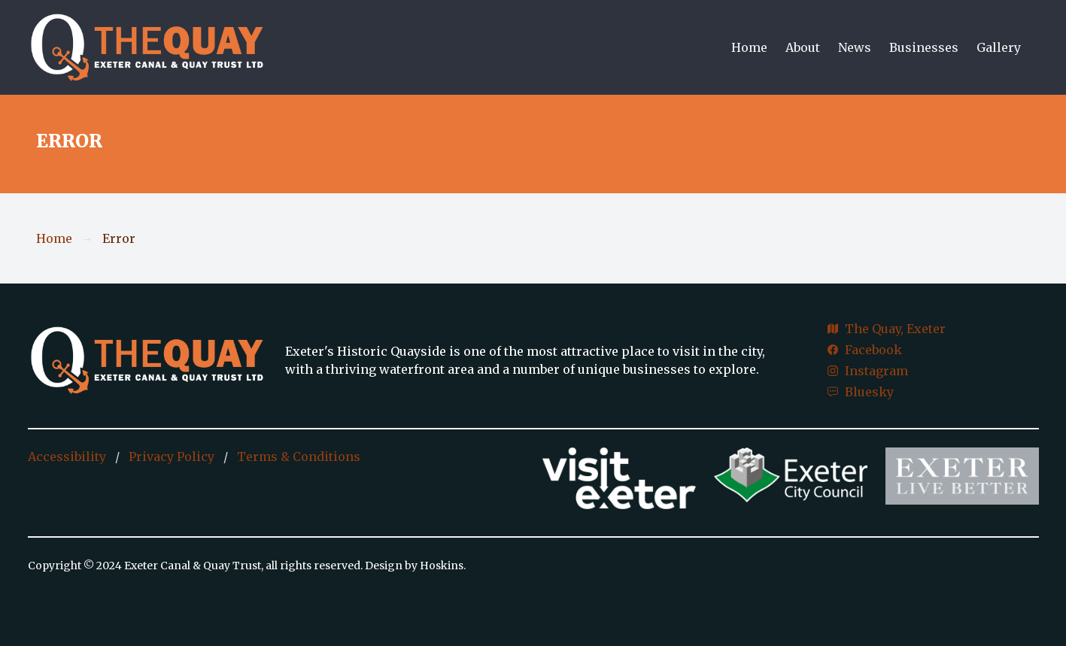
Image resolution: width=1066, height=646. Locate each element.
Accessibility (67, 456)
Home (749, 47)
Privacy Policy (171, 456)
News (854, 47)
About (802, 47)
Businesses (923, 47)
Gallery (998, 47)
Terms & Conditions (298, 456)
